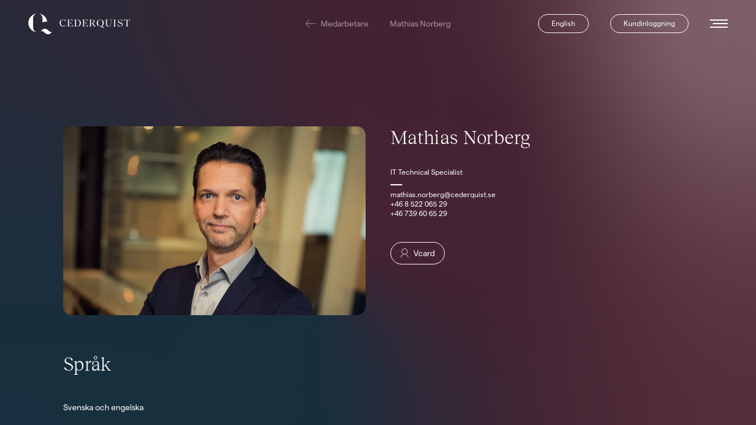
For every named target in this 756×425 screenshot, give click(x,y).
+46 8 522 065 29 (418, 204)
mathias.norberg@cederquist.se (443, 194)
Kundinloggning (649, 23)
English (563, 23)
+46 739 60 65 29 (418, 213)
